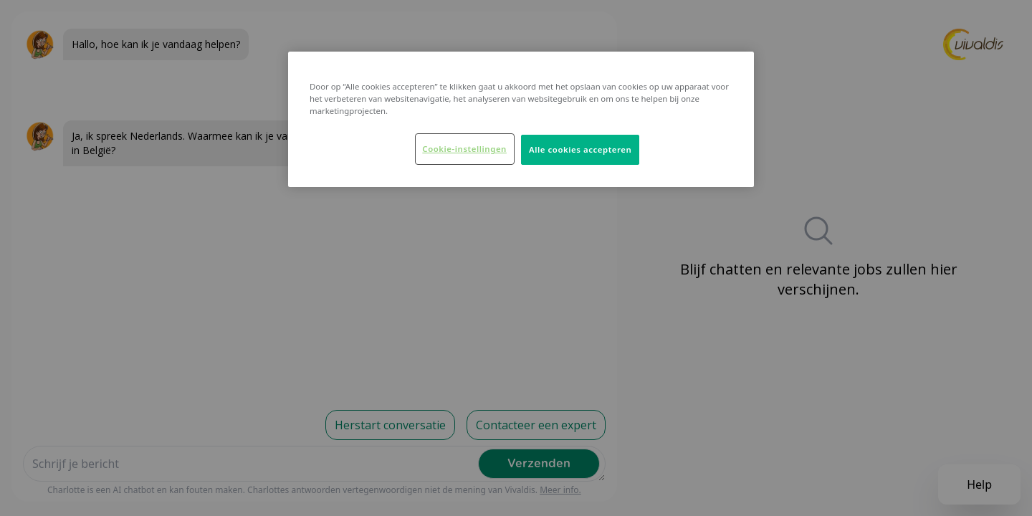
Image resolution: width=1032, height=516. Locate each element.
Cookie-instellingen (464, 148)
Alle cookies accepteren (580, 149)
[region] (521, 119)
